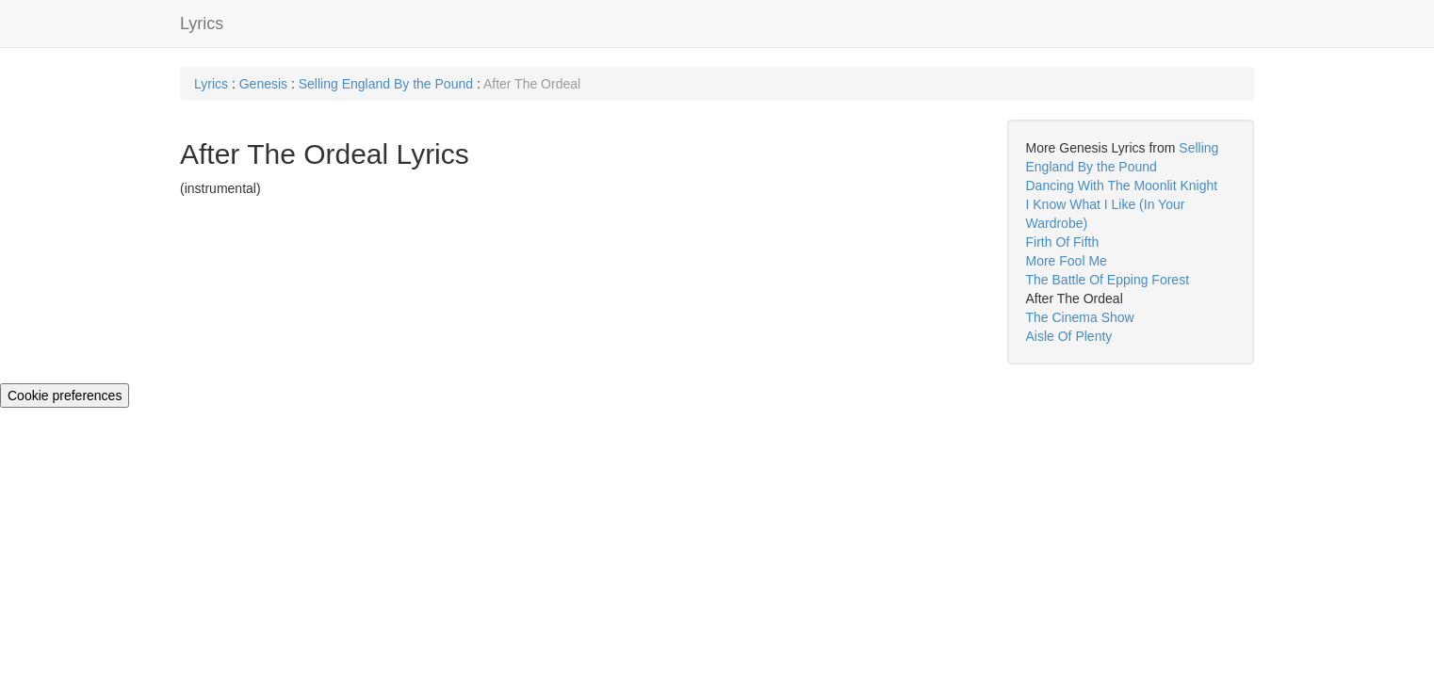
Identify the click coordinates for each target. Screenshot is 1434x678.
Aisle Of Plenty (1069, 336)
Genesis (263, 83)
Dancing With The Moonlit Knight (1122, 185)
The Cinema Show (1080, 317)
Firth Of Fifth (1063, 242)
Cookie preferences (65, 395)
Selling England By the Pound (388, 83)
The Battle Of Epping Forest (1108, 279)
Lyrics (201, 23)
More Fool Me (1066, 260)
